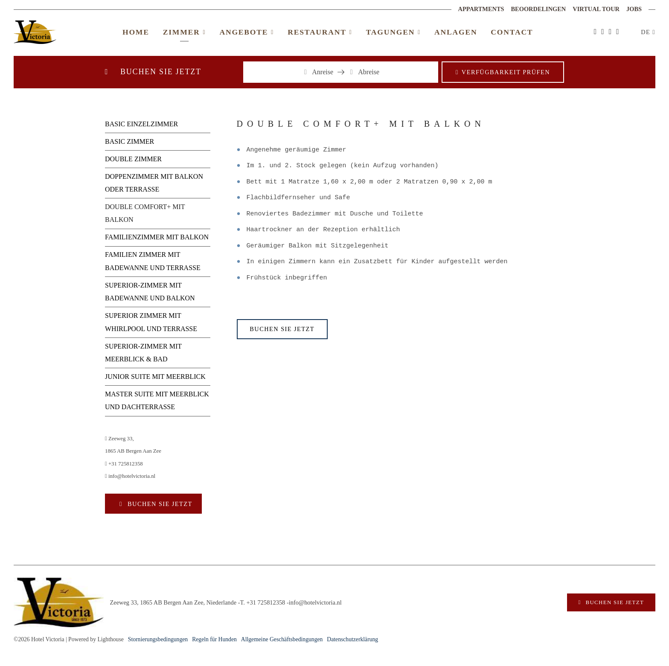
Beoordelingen (538, 9)
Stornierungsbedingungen (158, 639)
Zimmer (184, 32)
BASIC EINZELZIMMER (141, 124)
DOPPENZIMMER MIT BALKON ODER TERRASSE (154, 183)
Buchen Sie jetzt (158, 503)
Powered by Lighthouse (96, 639)
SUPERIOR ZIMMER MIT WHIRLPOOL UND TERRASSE (151, 322)
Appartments (481, 9)
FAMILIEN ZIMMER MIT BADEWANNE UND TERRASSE (153, 261)
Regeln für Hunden (214, 639)
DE (646, 32)
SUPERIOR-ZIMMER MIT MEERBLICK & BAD (143, 353)
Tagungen (393, 32)
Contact (512, 32)
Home (135, 32)
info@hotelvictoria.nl (130, 476)
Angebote (246, 32)
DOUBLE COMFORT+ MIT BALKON (145, 213)
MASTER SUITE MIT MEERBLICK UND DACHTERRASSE (157, 400)
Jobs (634, 9)
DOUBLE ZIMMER (133, 159)
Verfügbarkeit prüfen (506, 72)
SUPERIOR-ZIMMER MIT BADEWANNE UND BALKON (150, 292)
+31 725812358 (124, 464)
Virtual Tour (596, 9)
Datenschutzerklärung (352, 639)
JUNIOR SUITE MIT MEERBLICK (155, 376)
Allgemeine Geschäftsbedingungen (282, 639)
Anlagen (455, 32)
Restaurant (320, 32)
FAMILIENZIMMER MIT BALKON (157, 237)
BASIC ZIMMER (129, 141)
